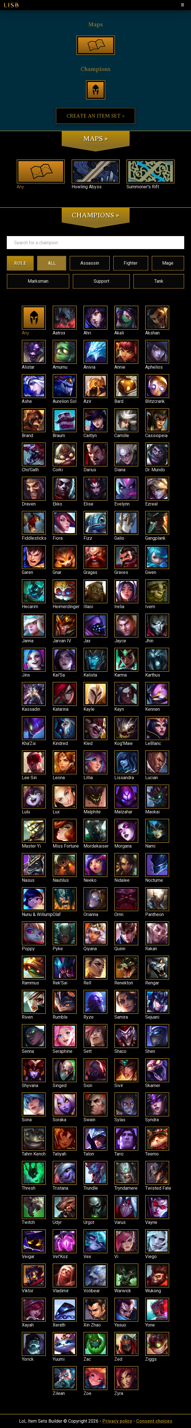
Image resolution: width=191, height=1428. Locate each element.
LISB (11, 5)
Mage (167, 263)
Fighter (131, 263)
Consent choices (154, 1421)
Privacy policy (117, 1421)
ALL (52, 263)
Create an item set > (95, 116)
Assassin (89, 263)
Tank (158, 281)
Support (101, 281)
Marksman (38, 281)
